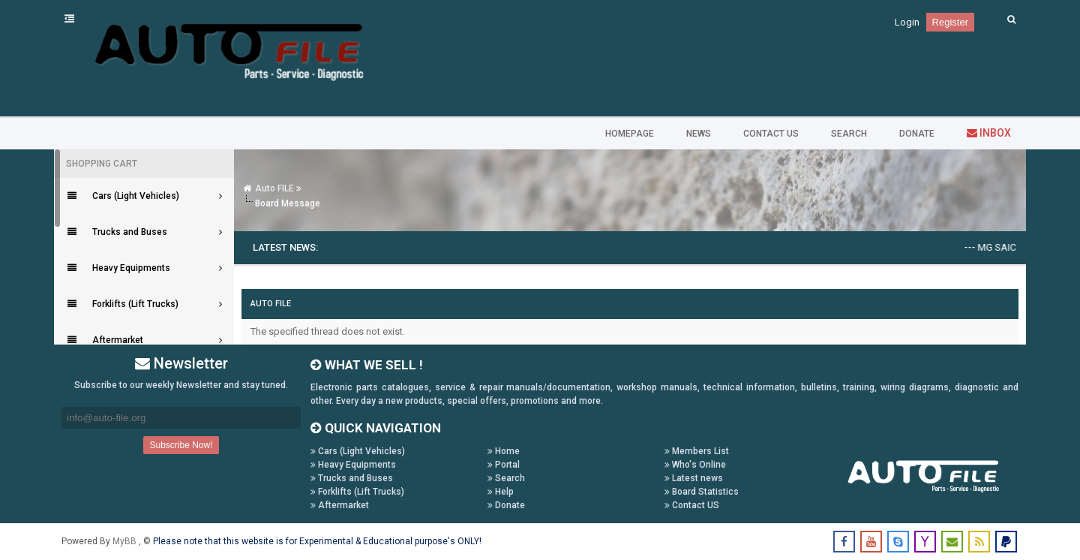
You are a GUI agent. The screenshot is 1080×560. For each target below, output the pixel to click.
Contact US (691, 505)
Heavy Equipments (353, 464)
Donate (506, 505)
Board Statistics (701, 491)
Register (950, 22)
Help (501, 491)
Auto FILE (274, 188)
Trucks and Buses (351, 478)
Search (506, 478)
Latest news (693, 478)
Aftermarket (339, 505)
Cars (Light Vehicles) (357, 451)
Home (504, 451)
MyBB (125, 541)
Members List (696, 451)
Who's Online (695, 464)
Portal (504, 464)
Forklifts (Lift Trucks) (357, 491)
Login (907, 22)
